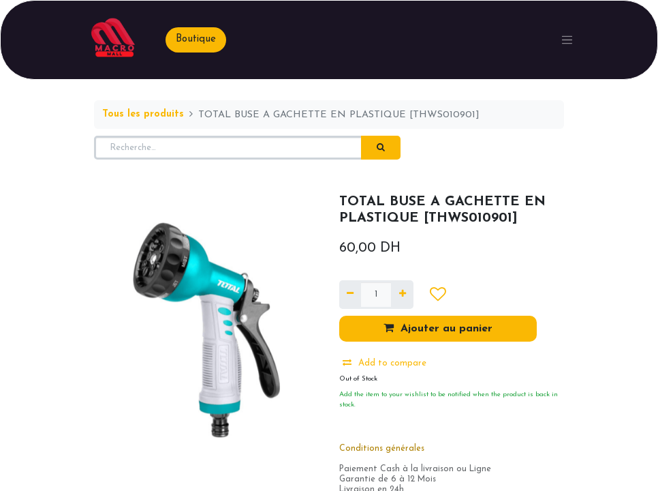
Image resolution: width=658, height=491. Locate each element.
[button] (438, 294)
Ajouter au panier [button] (437, 328)
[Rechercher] (381, 148)
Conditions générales (381, 449)
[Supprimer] (350, 294)
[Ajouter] (402, 294)
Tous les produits (143, 114)
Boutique (196, 39)
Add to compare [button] (384, 363)
